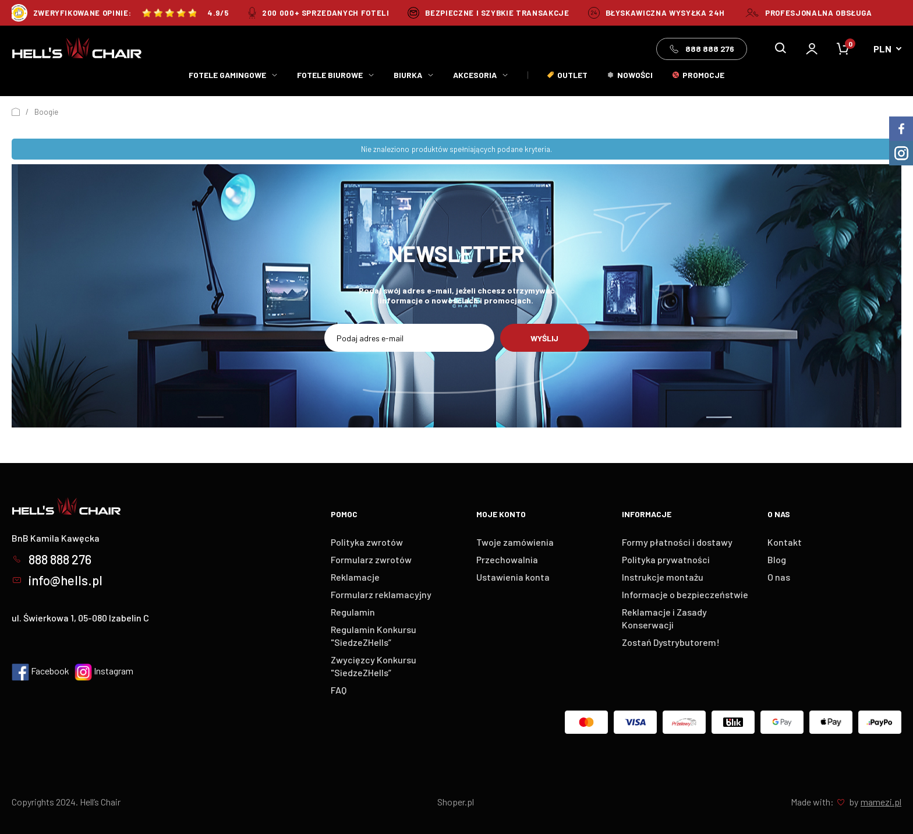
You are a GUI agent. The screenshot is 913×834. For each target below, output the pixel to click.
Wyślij (544, 338)
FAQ (338, 689)
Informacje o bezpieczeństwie (685, 594)
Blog (776, 559)
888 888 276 (701, 49)
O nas (778, 576)
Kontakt (784, 541)
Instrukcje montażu (662, 576)
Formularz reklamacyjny (381, 594)
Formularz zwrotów (371, 559)
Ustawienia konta (513, 576)
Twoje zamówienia (515, 541)
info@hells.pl (57, 580)
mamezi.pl (881, 801)
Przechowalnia (507, 559)
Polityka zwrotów (367, 541)
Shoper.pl (455, 801)
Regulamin (353, 611)
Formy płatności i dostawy (677, 541)
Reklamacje (355, 576)
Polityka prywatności (666, 559)
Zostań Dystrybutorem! (671, 642)
